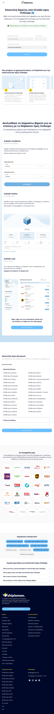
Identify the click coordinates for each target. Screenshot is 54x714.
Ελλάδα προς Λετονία (34, 395)
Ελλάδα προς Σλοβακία (35, 408)
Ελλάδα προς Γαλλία (34, 386)
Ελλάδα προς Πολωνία (10, 405)
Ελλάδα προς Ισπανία (34, 411)
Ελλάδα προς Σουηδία (10, 415)
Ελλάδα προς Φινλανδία (10, 386)
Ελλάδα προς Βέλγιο (34, 373)
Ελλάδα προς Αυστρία (9, 373)
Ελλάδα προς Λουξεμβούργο (37, 399)
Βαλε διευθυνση (27, 327)
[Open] (45, 47)
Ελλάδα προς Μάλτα (9, 402)
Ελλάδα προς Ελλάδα (34, 389)
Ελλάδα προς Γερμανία (10, 389)
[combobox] (20, 39)
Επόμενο (27, 54)
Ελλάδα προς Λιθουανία (10, 399)
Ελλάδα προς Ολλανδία (35, 402)
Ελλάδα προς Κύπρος (9, 379)
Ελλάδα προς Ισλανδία (10, 392)
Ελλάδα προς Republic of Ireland (38, 392)
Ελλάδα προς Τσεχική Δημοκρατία (38, 379)
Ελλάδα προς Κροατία (34, 376)
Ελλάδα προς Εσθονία (34, 382)
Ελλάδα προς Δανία (9, 382)
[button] (27, 369)
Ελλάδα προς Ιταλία (9, 395)
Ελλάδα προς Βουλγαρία (10, 376)
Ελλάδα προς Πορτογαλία (36, 405)
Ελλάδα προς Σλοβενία (10, 411)
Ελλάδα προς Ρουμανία (10, 408)
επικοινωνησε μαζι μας (16, 608)
